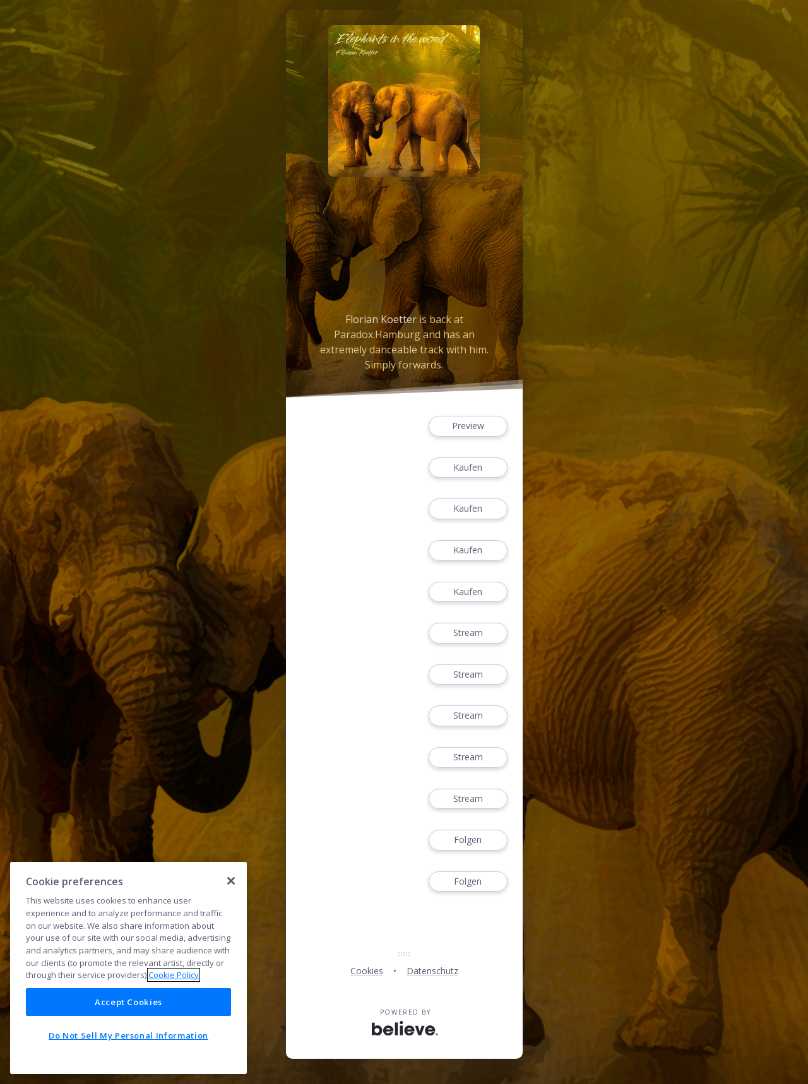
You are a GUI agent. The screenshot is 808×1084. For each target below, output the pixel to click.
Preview (467, 426)
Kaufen (467, 468)
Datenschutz (432, 971)
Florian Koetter (381, 319)
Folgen (467, 840)
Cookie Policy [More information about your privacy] (173, 975)
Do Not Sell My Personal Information (128, 1035)
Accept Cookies (128, 1002)
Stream (467, 633)
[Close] (231, 881)
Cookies (366, 971)
